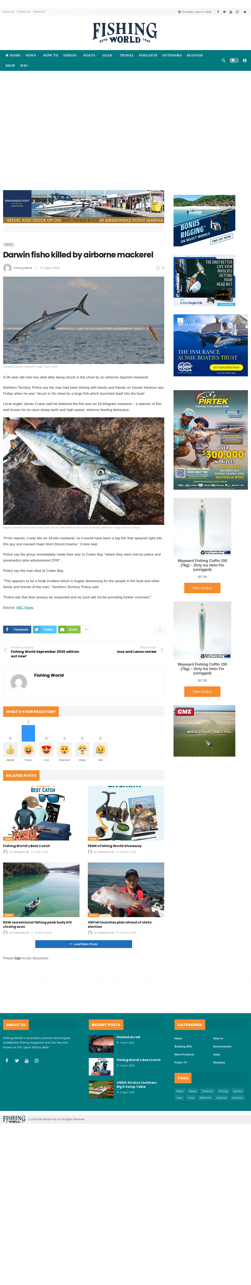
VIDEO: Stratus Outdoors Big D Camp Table (137, 1085)
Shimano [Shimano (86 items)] (237, 1098)
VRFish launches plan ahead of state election (119, 924)
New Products (184, 1054)
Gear (93, 839)
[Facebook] (218, 11)
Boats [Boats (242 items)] (180, 1091)
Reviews (219, 1062)
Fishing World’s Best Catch (26, 846)
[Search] (224, 60)
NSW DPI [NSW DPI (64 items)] (205, 1098)
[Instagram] (237, 11)
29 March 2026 (126, 852)
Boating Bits (183, 1046)
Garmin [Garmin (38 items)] (237, 1091)
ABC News (25, 608)
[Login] (245, 60)
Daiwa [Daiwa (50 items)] (193, 1091)
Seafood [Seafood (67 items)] (221, 1098)
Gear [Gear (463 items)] (179, 1098)
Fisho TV (181, 1062)
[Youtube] (230, 11)
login (18, 958)
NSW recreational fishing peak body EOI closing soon (37, 924)
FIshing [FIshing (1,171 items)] (223, 1091)
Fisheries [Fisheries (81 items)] (207, 1091)
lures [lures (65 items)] (191, 1098)
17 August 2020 (50, 267)
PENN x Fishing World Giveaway (115, 846)
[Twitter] (224, 11)
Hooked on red (128, 1037)
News (9, 244)
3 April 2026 (39, 852)
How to (218, 1038)
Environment (222, 1046)
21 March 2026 (126, 933)
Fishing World (23, 267)
